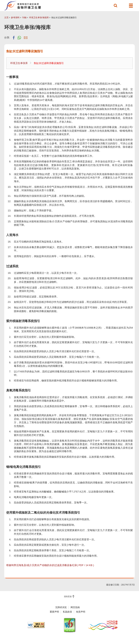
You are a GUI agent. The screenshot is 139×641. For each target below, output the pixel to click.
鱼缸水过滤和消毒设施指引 (49, 63)
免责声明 (80, 611)
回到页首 (68, 596)
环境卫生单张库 (19, 63)
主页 (6, 17)
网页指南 (75, 607)
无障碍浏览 (61, 607)
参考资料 (15, 17)
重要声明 (54, 611)
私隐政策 (67, 611)
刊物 (24, 17)
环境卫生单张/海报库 (39, 17)
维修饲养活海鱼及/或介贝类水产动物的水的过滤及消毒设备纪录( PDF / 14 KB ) (50, 565)
